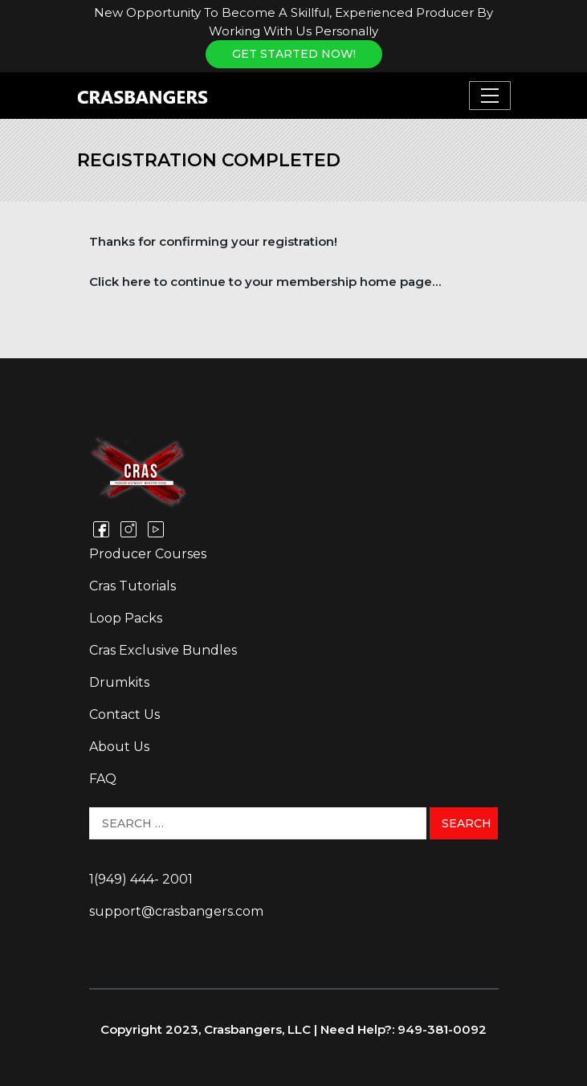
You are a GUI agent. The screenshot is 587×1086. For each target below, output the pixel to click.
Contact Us (124, 714)
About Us (119, 746)
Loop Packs (125, 618)
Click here (120, 281)
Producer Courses (147, 553)
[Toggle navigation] (490, 95)
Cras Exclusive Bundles (163, 650)
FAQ (102, 778)
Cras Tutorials (132, 586)
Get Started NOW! (294, 54)
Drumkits (119, 682)
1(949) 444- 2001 (141, 879)
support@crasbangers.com (176, 911)
